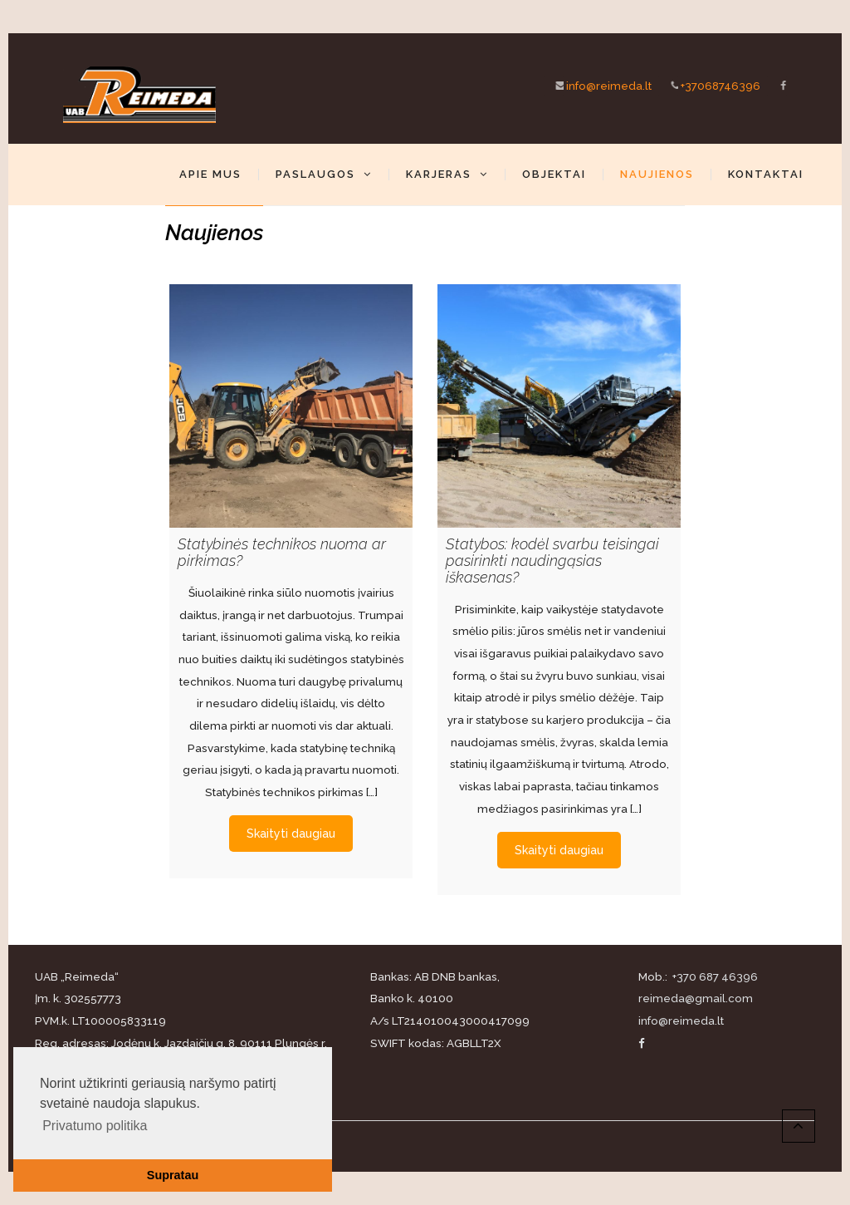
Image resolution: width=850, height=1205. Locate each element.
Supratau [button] (172, 1175)
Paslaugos (324, 174)
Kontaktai (766, 174)
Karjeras (447, 174)
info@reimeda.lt (598, 85)
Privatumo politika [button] (94, 1126)
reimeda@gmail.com (695, 998)
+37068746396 (709, 85)
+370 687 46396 (714, 976)
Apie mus (210, 174)
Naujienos (657, 174)
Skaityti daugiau (291, 825)
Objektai (554, 174)
